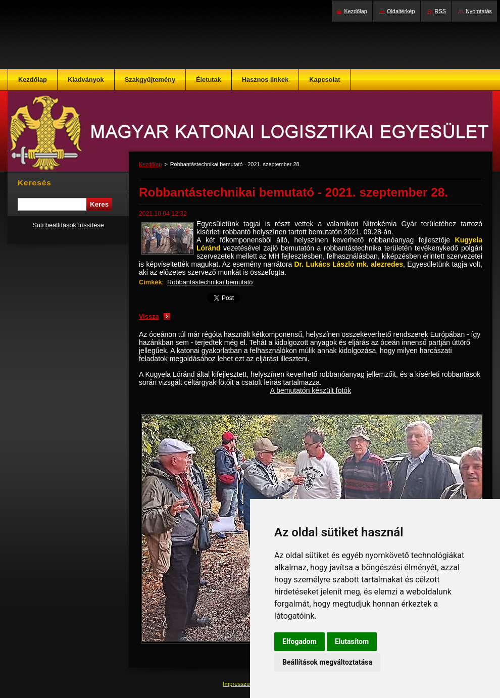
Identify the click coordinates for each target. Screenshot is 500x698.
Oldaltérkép (401, 11)
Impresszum (239, 684)
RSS (440, 11)
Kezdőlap (150, 164)
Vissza (149, 316)
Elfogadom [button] (299, 641)
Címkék (150, 282)
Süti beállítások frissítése (68, 225)
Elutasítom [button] (352, 641)
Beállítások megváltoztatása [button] (327, 662)
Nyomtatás (479, 11)
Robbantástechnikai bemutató (210, 282)
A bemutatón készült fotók (310, 390)
